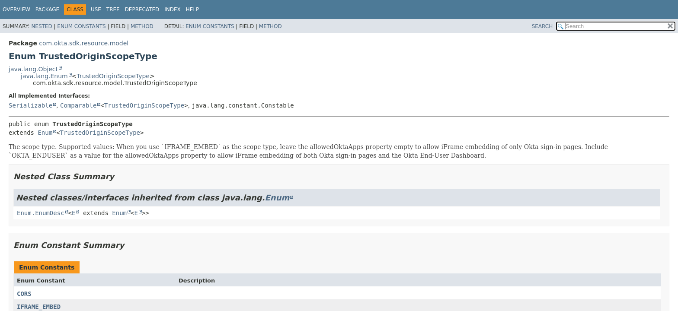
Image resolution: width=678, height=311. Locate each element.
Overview (16, 9)
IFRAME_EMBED (39, 306)
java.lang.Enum (44, 76)
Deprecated (142, 9)
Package (47, 9)
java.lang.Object (33, 69)
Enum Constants (81, 26)
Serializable (30, 105)
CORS (24, 293)
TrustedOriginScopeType (113, 76)
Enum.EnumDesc (40, 212)
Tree (113, 9)
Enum (45, 132)
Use (96, 9)
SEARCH (542, 26)
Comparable (78, 105)
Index (172, 9)
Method (142, 26)
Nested (41, 26)
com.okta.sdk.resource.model (83, 43)
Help (192, 9)
